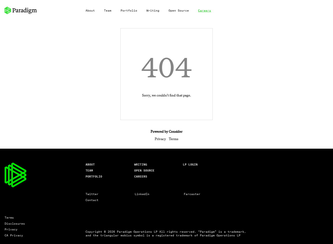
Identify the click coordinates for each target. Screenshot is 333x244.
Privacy (160, 139)
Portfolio (129, 10)
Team (107, 10)
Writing (152, 10)
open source (144, 170)
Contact (92, 200)
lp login (190, 164)
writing (140, 164)
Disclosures (15, 223)
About (90, 10)
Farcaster (192, 194)
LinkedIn (142, 194)
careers (140, 176)
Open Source (179, 10)
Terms (173, 139)
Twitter (92, 194)
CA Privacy (14, 235)
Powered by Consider (166, 131)
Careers (204, 10)
